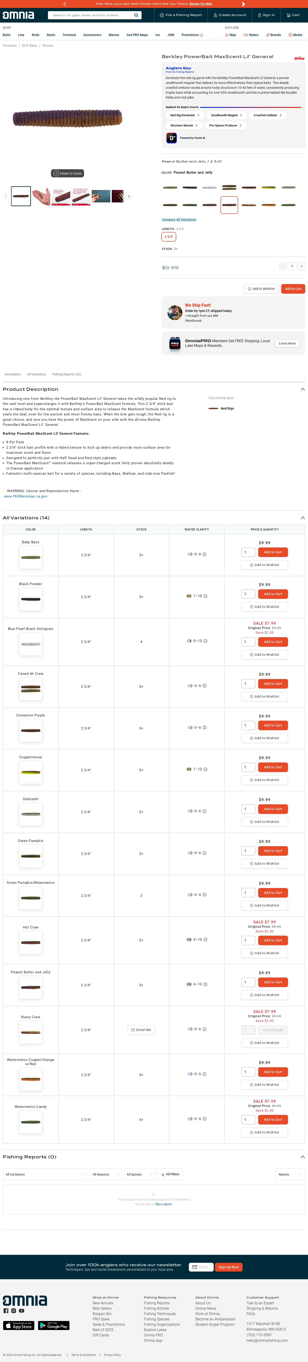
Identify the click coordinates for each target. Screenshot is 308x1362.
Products (10, 45)
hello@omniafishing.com (267, 1340)
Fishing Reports (156, 1303)
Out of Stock (273, 1030)
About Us (202, 1303)
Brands (273, 35)
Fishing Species (156, 1319)
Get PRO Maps (137, 35)
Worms (48, 45)
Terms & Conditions (83, 1355)
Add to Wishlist (261, 289)
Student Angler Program (214, 1324)
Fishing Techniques (160, 1314)
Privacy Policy (112, 1355)
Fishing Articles (156, 1308)
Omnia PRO (153, 1335)
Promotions (192, 35)
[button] (154, 389)
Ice (158, 35)
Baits (6, 35)
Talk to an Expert (260, 1303)
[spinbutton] (248, 552)
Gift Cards (101, 1335)
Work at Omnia (207, 1314)
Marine (114, 35)
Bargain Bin (102, 1314)
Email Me (141, 1030)
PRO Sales (101, 1319)
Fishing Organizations (162, 1324)
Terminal (69, 35)
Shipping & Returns (262, 1308)
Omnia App (153, 1340)
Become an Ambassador (215, 1319)
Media (295, 35)
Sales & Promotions (109, 1324)
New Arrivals (103, 1303)
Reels (51, 35)
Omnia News (205, 1308)
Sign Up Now (254, 1267)
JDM (170, 35)
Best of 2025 (103, 1330)
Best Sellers (102, 1308)
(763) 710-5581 (259, 1335)
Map (230, 35)
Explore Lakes (155, 1330)
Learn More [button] (287, 343)
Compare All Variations (179, 219)
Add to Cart (293, 289)
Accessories (92, 35)
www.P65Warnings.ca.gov (25, 496)
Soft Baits (29, 45)
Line (21, 35)
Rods (35, 35)
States (251, 35)
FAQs (251, 1314)
